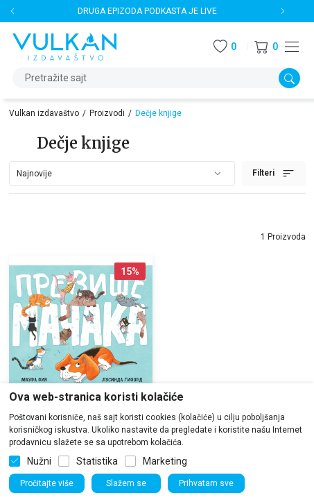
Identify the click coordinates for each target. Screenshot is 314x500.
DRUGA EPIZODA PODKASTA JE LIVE (147, 11)
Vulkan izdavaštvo (44, 113)
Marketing (165, 461)
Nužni (39, 461)
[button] (266, 47)
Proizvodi (107, 113)
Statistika (97, 461)
